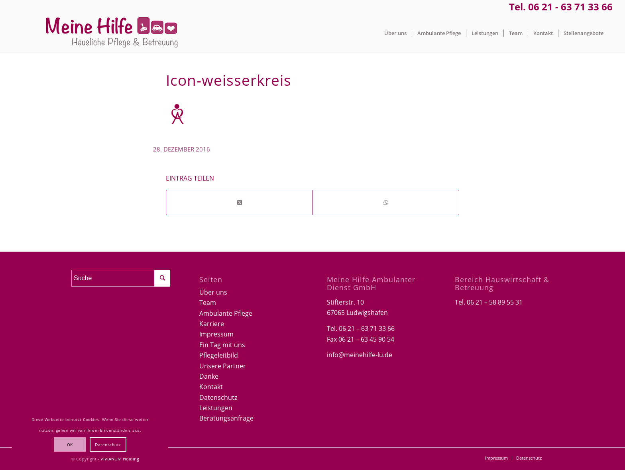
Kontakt (211, 386)
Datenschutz (218, 397)
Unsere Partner (222, 366)
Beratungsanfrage (226, 418)
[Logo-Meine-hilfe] (112, 33)
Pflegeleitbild (218, 355)
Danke (208, 376)
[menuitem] (395, 33)
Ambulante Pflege (225, 313)
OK (70, 444)
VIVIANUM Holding (119, 459)
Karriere (211, 323)
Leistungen (215, 407)
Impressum (216, 334)
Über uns (213, 292)
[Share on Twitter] (239, 202)
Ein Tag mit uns (222, 344)
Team (207, 302)
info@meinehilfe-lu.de (359, 354)
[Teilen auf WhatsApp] (386, 202)
